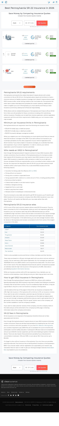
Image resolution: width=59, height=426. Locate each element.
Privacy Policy (36, 405)
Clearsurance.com (19, 402)
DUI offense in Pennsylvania (44, 325)
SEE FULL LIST (29, 86)
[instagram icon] (18, 395)
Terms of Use (44, 26)
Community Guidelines (48, 405)
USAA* (7, 229)
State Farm (8, 240)
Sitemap (27, 392)
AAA (12, 71)
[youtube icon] (16, 395)
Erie (6, 232)
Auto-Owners (9, 245)
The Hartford (9, 251)
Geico (6, 243)
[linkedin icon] (11, 395)
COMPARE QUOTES (29, 43)
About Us (3, 392)
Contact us (21, 392)
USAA (12, 37)
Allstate (7, 237)
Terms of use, (28, 405)
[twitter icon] (13, 395)
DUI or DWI (32, 171)
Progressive (8, 235)
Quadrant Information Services (20, 269)
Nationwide (8, 248)
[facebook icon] (8, 395)
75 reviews (25, 55)
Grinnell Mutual (13, 54)
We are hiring (14, 392)
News (8, 392)
